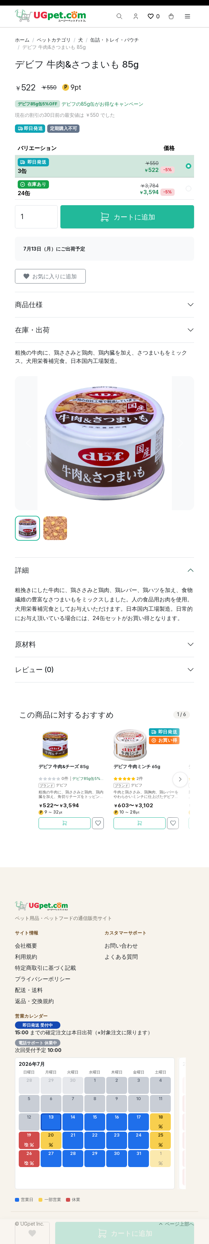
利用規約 (26, 956)
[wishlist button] (153, 16)
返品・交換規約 (34, 1001)
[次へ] (180, 443)
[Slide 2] (55, 528)
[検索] (119, 16)
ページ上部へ (176, 1224)
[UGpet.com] (50, 15)
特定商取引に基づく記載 (45, 967)
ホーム (22, 40)
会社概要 (26, 945)
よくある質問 (121, 956)
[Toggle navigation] (187, 16)
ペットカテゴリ (54, 40)
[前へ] (28, 443)
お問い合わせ (121, 945)
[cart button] (171, 16)
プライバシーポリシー (42, 978)
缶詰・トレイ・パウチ (114, 40)
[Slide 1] (27, 528)
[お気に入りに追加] (98, 823)
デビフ (61, 785)
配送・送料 (29, 989)
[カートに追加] (65, 823)
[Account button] (135, 16)
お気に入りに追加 (49, 276)
